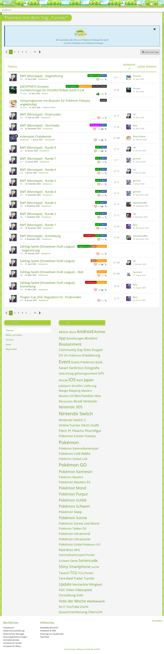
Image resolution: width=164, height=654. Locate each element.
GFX (101, 373)
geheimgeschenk (85, 373)
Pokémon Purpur (73, 494)
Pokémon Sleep (70, 512)
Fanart (63, 368)
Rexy (135, 125)
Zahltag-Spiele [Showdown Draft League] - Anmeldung (48, 284)
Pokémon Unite (70, 544)
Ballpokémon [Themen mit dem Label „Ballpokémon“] (85, 86)
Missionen (66, 401)
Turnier (89, 578)
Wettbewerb (96, 601)
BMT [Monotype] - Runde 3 (38, 203)
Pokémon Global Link (73, 459)
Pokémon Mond (72, 487)
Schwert (64, 561)
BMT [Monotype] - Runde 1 (38, 225)
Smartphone (79, 566)
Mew (97, 396)
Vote (79, 595)
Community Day (71, 350)
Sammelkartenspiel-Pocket (77, 555)
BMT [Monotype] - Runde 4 (38, 192)
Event (64, 362)
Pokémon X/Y (92, 544)
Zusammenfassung (73, 612)
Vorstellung (67, 595)
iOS (71, 379)
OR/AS (85, 425)
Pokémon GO (73, 465)
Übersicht (95, 612)
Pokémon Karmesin (75, 471)
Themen (10, 330)
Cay (134, 213)
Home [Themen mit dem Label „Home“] (103, 86)
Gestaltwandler (140, 202)
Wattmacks (24, 139)
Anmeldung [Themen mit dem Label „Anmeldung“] (89, 235)
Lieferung (90, 386)
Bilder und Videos (14, 335)
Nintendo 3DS (71, 406)
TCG (73, 572)
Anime (99, 331)
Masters (86, 390)
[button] (160, 4)
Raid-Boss (66, 550)
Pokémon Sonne (73, 517)
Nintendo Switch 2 (72, 420)
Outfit (94, 425)
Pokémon (69, 442)
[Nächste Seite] (39, 52)
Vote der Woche (72, 601)
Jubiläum (65, 386)
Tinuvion (137, 75)
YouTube (72, 607)
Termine (10, 339)
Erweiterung (91, 355)
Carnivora (137, 272)
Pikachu (78, 431)
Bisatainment (70, 344)
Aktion (63, 332)
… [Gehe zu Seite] (30, 51)
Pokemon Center (71, 436)
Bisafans (91, 338)
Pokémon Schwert (74, 506)
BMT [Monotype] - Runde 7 (38, 158)
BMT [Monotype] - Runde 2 (38, 214)
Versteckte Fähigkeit (87, 584)
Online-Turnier (69, 425)
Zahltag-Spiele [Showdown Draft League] (47, 261)
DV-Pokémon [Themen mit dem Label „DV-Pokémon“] (72, 86)
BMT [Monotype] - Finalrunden (40, 114)
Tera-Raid (66, 578)
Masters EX (66, 396)
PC (69, 431)
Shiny (63, 566)
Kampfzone (43, 79)
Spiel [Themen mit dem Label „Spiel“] (94, 246)
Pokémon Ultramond (74, 533)
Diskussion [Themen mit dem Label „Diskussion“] (95, 125)
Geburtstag (66, 373)
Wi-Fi (62, 607)
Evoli (98, 362)
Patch (63, 431)
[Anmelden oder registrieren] (152, 4)
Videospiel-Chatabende (35, 136)
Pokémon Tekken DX (72, 528)
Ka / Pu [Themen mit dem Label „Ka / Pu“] (96, 86)
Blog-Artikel (11, 349)
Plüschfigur (93, 431)
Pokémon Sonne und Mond (79, 523)
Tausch (64, 573)
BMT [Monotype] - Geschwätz (39, 125)
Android (85, 331)
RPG (77, 550)
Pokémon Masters (71, 477)
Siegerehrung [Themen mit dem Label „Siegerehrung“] (94, 75)
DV (61, 355)
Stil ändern (157, 620)
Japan (89, 379)
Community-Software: (82, 649)
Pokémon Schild (72, 500)
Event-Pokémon (83, 362)
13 (35, 51)
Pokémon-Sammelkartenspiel (78, 448)
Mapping (75, 390)
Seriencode (88, 560)
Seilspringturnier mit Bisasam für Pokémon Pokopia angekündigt (55, 102)
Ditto (87, 350)
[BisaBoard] (8, 3)
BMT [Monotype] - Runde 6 (38, 170)
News (8, 344)
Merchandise (84, 396)
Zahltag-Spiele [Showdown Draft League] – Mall (51, 272)
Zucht (84, 607)
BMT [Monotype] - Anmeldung (40, 236)
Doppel (97, 350)
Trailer (78, 578)
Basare (45, 93)
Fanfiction (76, 368)
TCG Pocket (85, 573)
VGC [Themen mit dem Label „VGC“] (98, 147)
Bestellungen (75, 338)
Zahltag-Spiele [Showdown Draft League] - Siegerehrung (47, 248)
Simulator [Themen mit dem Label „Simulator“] (102, 246)
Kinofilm (77, 386)
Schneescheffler (140, 235)
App (62, 338)
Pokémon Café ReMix (74, 453)
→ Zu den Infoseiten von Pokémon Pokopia (82, 43)
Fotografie (91, 368)
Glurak (63, 380)
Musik (78, 401)
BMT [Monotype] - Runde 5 (38, 181)
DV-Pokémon (73, 355)
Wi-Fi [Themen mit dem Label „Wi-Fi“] (104, 75)
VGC (62, 590)
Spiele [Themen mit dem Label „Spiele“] (103, 100)
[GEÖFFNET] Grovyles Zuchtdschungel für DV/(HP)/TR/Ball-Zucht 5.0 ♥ (52, 88)
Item (79, 380)
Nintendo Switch (76, 413)
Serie (74, 561)
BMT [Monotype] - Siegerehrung (41, 76)
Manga (63, 390)
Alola (72, 332)
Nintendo (90, 401)
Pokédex (90, 436)
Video (70, 590)
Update (65, 584)
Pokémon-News (49, 107)
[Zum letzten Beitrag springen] (128, 77)
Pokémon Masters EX (74, 482)
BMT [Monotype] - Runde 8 (38, 147)
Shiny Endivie (139, 136)
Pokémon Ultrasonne (74, 539)
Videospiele (49, 139)
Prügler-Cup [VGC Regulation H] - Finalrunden (50, 297)
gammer (137, 158)
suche (95, 567)
